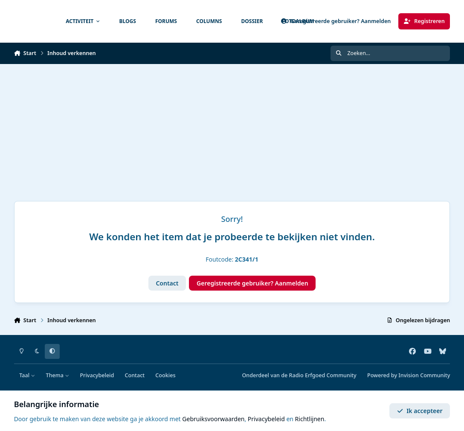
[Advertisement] (232, 128)
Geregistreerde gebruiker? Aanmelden (252, 283)
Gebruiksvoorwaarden (213, 419)
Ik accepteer (420, 411)
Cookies (165, 375)
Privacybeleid (97, 375)
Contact (167, 283)
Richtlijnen (310, 419)
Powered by (408, 375)
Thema (58, 375)
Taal (27, 375)
